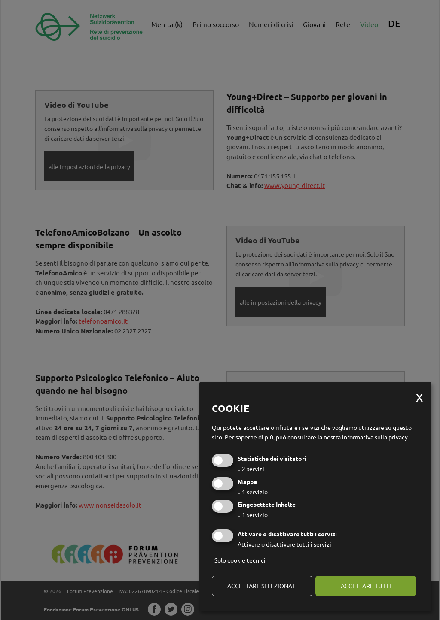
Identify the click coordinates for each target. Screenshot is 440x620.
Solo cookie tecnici (240, 560)
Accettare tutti (366, 586)
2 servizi (251, 468)
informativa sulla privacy (375, 437)
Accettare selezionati (262, 586)
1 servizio (253, 492)
